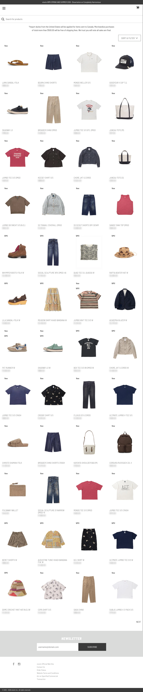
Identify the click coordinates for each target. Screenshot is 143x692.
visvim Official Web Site (45, 664)
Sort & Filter (129, 38)
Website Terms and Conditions (48, 673)
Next (138, 622)
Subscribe (92, 647)
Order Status (41, 670)
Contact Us (41, 667)
